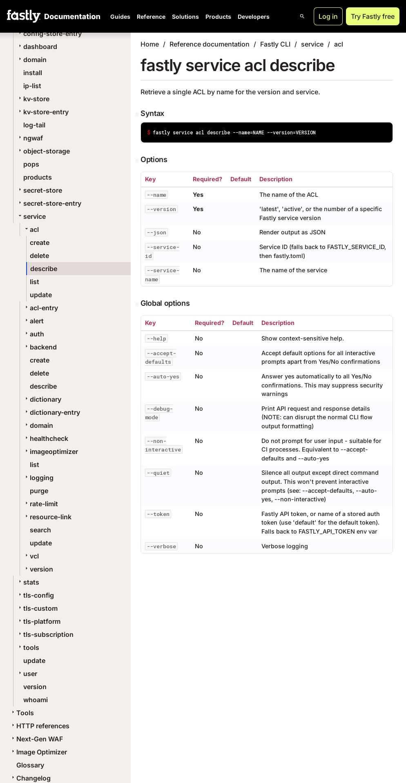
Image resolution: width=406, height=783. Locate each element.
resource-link (47, 517)
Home (150, 44)
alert (33, 321)
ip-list (32, 86)
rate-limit (40, 504)
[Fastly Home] (24, 16)
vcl (31, 556)
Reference (151, 16)
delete (39, 255)
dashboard (37, 46)
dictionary (42, 399)
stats (28, 582)
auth (33, 334)
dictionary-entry (51, 412)
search (40, 530)
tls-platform (38, 621)
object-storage (43, 151)
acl (31, 229)
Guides (120, 16)
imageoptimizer (50, 451)
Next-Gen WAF (36, 739)
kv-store (33, 99)
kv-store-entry (43, 112)
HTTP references (39, 726)
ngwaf (30, 138)
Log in (328, 16)
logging (38, 478)
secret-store (39, 190)
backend (40, 347)
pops (31, 164)
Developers (254, 16)
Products (218, 16)
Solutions (185, 16)
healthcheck (45, 438)
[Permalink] (138, 114)
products (37, 177)
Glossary (30, 765)
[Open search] (302, 16)
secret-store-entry (49, 203)
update (41, 295)
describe (43, 269)
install (32, 73)
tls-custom (37, 608)
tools (28, 647)
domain (32, 60)
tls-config (35, 595)
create (39, 242)
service (31, 216)
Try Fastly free (373, 16)
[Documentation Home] (70, 16)
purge (39, 491)
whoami (35, 700)
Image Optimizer (38, 752)
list (34, 282)
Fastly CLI (275, 44)
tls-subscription (45, 634)
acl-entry (40, 308)
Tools (22, 713)
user (27, 674)
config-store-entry (49, 33)
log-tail (34, 125)
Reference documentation (210, 44)
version (38, 569)
